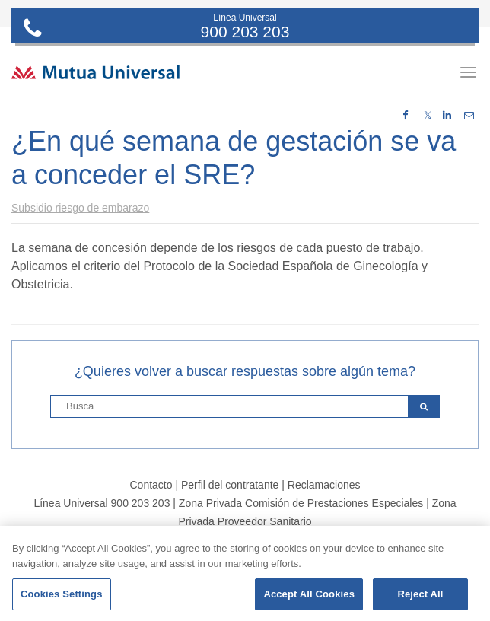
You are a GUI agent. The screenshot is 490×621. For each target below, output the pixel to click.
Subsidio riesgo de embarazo (80, 208)
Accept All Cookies (309, 594)
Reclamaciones (324, 485)
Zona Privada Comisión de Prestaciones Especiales (301, 503)
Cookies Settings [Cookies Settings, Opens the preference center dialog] (62, 594)
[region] (245, 573)
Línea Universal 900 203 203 (101, 503)
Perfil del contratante (229, 485)
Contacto (150, 485)
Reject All (420, 594)
